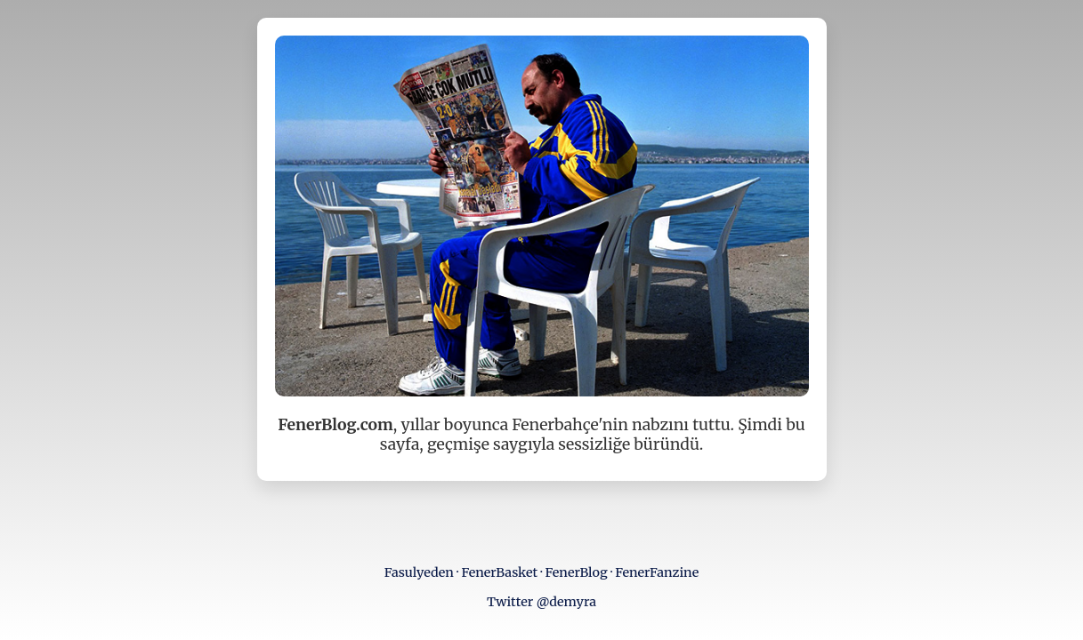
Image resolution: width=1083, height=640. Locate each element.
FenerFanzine (657, 572)
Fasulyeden (419, 572)
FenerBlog (577, 572)
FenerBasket (499, 572)
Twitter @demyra (541, 602)
